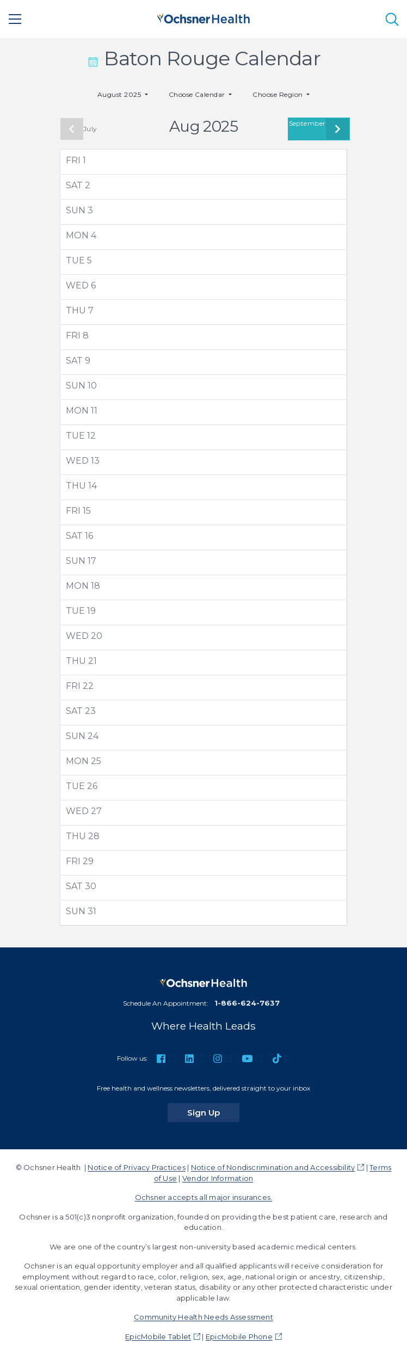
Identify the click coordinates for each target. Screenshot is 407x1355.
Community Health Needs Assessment (203, 1317)
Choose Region (278, 94)
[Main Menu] (15, 19)
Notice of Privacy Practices (136, 1167)
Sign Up (213, 1112)
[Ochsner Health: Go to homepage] (203, 17)
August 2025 (120, 94)
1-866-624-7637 (247, 1003)
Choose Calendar (198, 94)
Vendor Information (217, 1178)
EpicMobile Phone (239, 1336)
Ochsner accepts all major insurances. (204, 1197)
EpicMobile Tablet (158, 1336)
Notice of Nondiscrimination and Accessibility (273, 1167)
